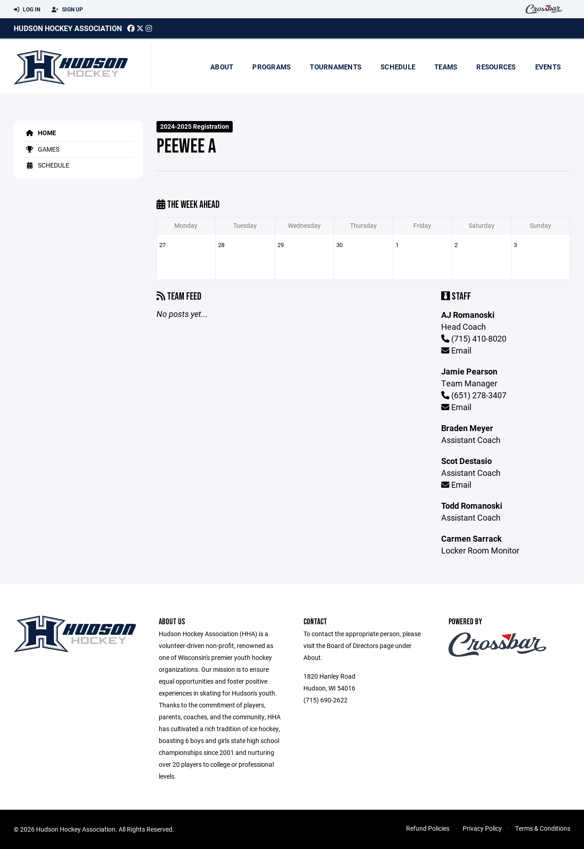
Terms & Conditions (542, 828)
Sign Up (67, 9)
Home (39, 132)
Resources (496, 66)
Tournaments (335, 66)
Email (456, 350)
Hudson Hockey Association (68, 28)
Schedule (398, 66)
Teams (445, 66)
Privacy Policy (482, 828)
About (221, 66)
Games (41, 149)
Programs (271, 66)
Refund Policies (427, 828)
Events (548, 66)
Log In (27, 9)
